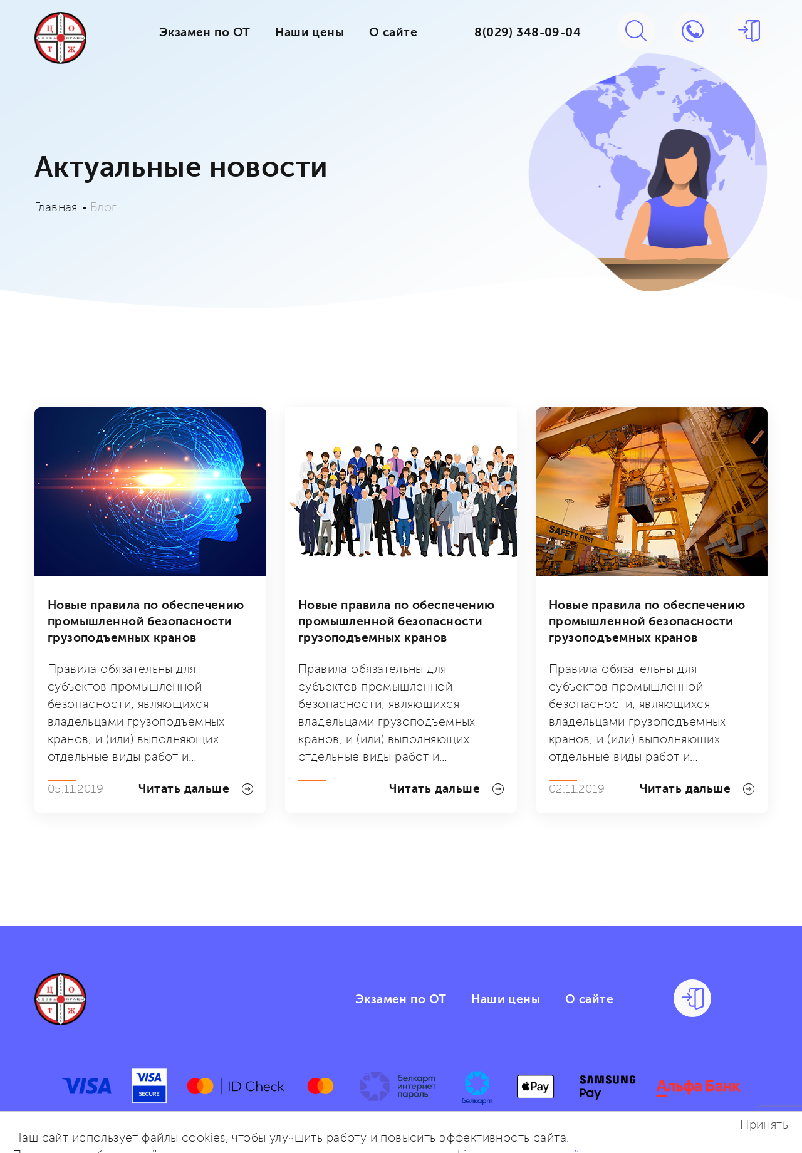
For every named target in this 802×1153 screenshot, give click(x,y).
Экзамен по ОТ (204, 32)
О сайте (393, 32)
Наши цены (309, 32)
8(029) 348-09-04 (527, 32)
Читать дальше (195, 789)
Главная (56, 207)
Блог (103, 207)
